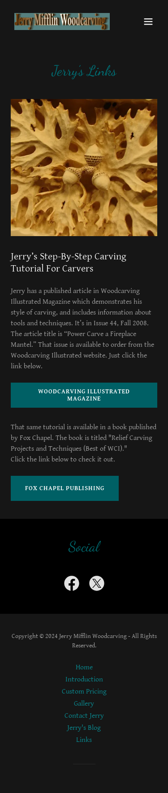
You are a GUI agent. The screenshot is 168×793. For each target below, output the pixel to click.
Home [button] (84, 667)
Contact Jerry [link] (84, 715)
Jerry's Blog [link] (84, 728)
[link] (62, 21)
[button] (148, 21)
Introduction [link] (84, 679)
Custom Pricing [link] (84, 691)
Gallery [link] (84, 703)
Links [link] (84, 740)
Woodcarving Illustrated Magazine (84, 395)
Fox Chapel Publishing (64, 488)
